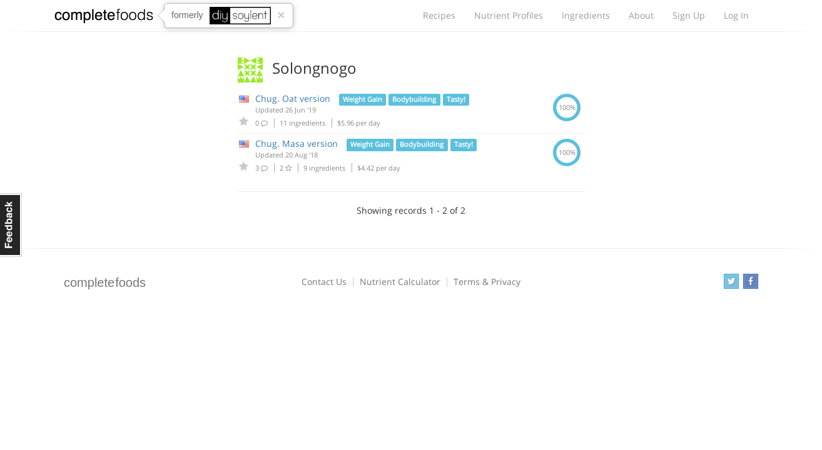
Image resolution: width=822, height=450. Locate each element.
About (641, 15)
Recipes (439, 15)
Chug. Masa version (296, 143)
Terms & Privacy (487, 282)
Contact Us (324, 282)
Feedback (11, 225)
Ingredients (586, 15)
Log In (736, 15)
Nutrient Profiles (508, 15)
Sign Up (688, 15)
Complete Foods (103, 18)
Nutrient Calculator (400, 282)
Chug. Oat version (292, 98)
